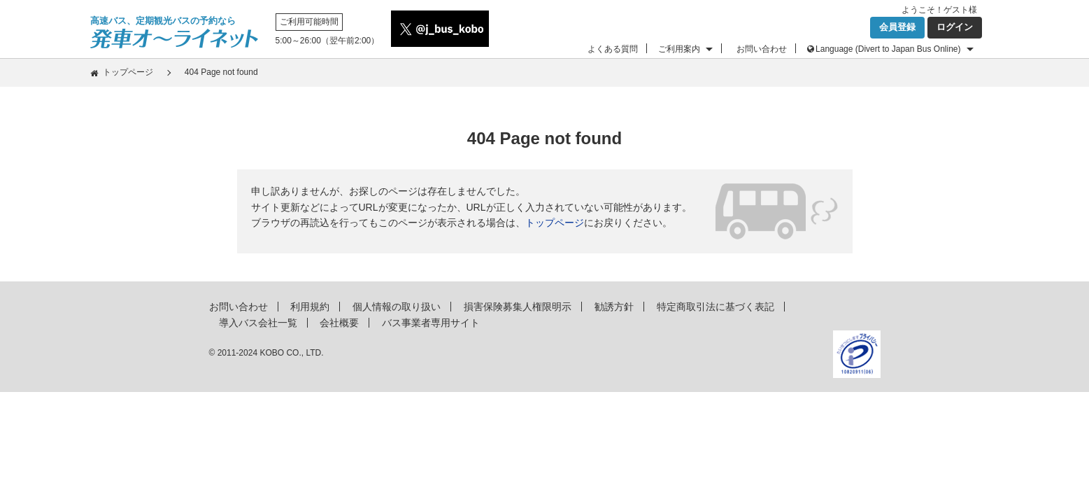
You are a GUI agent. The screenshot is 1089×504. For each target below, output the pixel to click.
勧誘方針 (614, 306)
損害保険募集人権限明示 (517, 306)
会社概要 (339, 322)
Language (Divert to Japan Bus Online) (888, 49)
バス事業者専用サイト (431, 322)
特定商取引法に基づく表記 (715, 306)
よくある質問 (613, 49)
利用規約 (309, 306)
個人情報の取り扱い (397, 306)
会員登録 (897, 27)
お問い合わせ (761, 49)
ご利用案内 (679, 49)
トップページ (128, 72)
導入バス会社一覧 (258, 322)
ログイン (955, 27)
